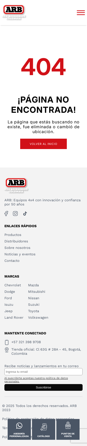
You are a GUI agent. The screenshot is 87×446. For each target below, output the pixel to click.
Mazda (33, 285)
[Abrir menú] (81, 12)
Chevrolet (12, 285)
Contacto (11, 261)
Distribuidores (16, 241)
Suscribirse (43, 387)
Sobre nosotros (17, 248)
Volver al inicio (43, 144)
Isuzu (8, 304)
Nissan (33, 298)
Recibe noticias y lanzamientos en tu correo (41, 366)
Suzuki (33, 304)
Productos (12, 235)
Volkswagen (38, 317)
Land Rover (13, 317)
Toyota (33, 311)
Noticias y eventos (19, 254)
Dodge (9, 292)
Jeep (8, 311)
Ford (8, 298)
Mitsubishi (36, 292)
